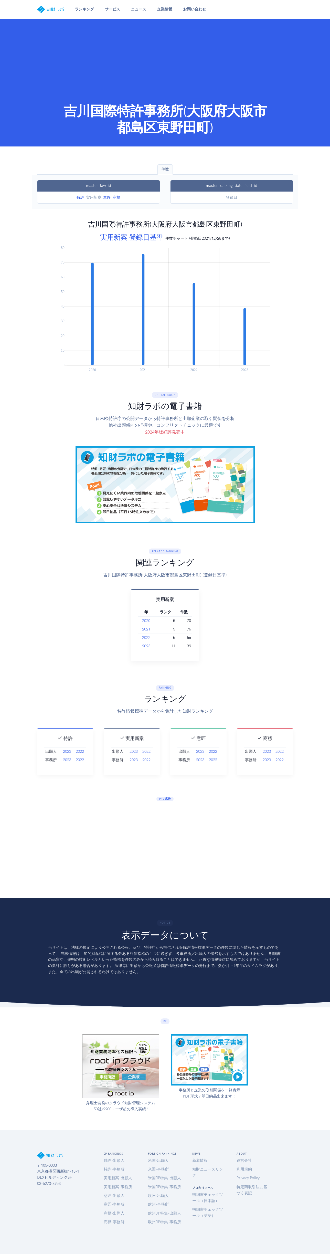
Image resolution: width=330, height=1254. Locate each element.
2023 (150, 646)
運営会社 (244, 1160)
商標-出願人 (114, 1213)
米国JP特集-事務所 (164, 1187)
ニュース (138, 9)
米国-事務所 (158, 1169)
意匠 (107, 197)
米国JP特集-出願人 (164, 1178)
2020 (150, 620)
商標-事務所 (114, 1222)
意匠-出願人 (114, 1195)
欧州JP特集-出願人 (164, 1213)
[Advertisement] (165, 64)
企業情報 (164, 9)
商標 (116, 197)
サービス (112, 9)
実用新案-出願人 (118, 1178)
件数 (165, 169)
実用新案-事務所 (118, 1187)
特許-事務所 (114, 1169)
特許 (80, 197)
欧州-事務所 (158, 1204)
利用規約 (244, 1169)
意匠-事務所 (114, 1204)
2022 (150, 637)
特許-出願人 (114, 1160)
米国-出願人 (158, 1160)
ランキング (84, 9)
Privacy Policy (248, 1178)
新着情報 (200, 1160)
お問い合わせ (194, 9)
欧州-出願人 (158, 1195)
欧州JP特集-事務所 (164, 1222)
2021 (150, 629)
